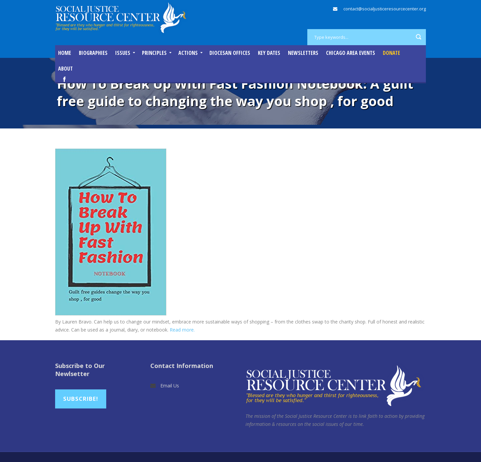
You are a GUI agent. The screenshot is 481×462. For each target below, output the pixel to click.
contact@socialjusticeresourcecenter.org (384, 9)
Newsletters (303, 53)
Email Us (169, 385)
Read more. (183, 330)
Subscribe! (80, 398)
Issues (122, 53)
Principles (154, 53)
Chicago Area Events (350, 53)
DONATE (391, 53)
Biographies (93, 53)
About (65, 68)
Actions (188, 53)
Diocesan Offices (229, 53)
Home (64, 53)
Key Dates (269, 53)
